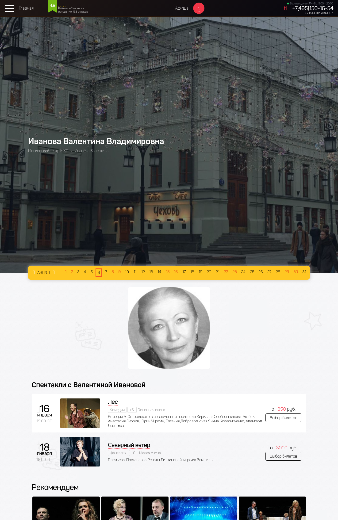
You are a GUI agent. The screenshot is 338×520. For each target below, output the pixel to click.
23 (234, 272)
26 (260, 272)
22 (226, 272)
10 (127, 272)
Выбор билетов (283, 417)
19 (200, 272)
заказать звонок (319, 12)
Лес (113, 401)
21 (217, 272)
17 (184, 272)
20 (209, 272)
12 (143, 272)
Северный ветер (129, 445)
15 (167, 272)
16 (176, 272)
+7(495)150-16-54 (312, 8)
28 (278, 272)
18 (192, 272)
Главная (26, 8)
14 (159, 272)
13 (151, 272)
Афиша (181, 8)
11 (135, 272)
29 (286, 272)
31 (304, 272)
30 (295, 272)
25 (252, 272)
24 (243, 272)
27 (269, 272)
